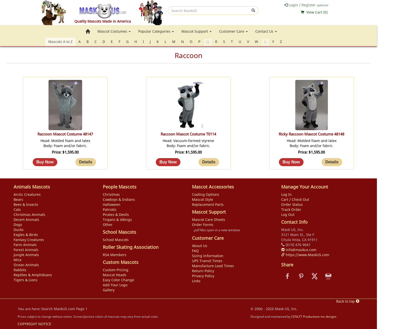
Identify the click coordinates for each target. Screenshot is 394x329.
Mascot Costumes (114, 31)
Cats (17, 209)
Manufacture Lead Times (213, 265)
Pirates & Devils (116, 214)
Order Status (292, 204)
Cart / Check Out (295, 199)
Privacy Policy (203, 275)
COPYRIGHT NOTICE (34, 323)
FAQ (195, 250)
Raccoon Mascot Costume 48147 (65, 134)
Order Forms (202, 224)
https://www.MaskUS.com (305, 254)
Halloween (111, 204)
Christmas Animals (29, 214)
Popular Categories (156, 31)
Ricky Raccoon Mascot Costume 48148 (311, 134)
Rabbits (20, 269)
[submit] (253, 10)
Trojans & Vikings (117, 219)
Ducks (19, 229)
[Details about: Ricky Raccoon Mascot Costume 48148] (332, 162)
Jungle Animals (26, 254)
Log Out (287, 214)
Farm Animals (25, 244)
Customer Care (233, 31)
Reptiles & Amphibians (33, 274)
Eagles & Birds (26, 234)
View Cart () (317, 12)
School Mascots (116, 239)
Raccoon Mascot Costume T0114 (188, 134)
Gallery (109, 290)
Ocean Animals (26, 264)
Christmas (111, 194)
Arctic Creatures (27, 194)
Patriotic (110, 209)
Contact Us (266, 31)
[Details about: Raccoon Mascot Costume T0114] (209, 162)
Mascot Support (196, 31)
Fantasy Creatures (29, 239)
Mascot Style (202, 199)
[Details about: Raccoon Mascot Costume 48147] (85, 162)
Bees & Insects (26, 204)
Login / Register (306, 5)
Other (108, 224)
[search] (208, 10)
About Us (199, 245)
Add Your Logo (115, 285)
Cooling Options (205, 194)
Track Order (291, 209)
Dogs (18, 224)
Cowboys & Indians (119, 199)
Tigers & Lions (25, 279)
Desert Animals (26, 219)
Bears (18, 199)
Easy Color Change (118, 279)
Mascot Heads (114, 274)
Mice (18, 259)
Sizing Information (207, 255)
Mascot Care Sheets (208, 219)
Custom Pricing (115, 269)
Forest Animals (26, 249)
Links (196, 280)
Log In (286, 194)
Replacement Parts (208, 204)
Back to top (347, 301)
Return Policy (203, 270)
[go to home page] (88, 31)
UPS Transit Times (207, 260)
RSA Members (114, 254)
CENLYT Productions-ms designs (313, 316)
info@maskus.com (298, 249)
